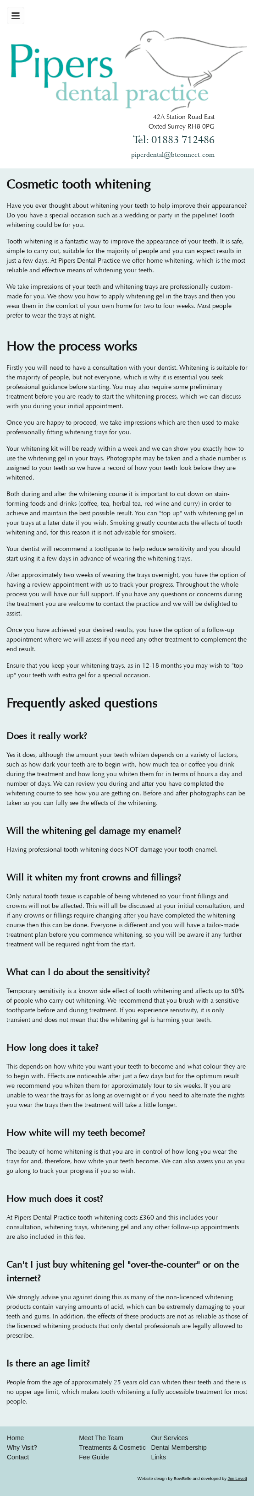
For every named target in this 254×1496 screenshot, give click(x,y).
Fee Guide (94, 1457)
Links (158, 1457)
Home (15, 1438)
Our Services (169, 1438)
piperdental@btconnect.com (173, 155)
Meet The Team (101, 1438)
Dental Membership (178, 1447)
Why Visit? (22, 1447)
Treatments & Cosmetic (112, 1447)
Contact (18, 1457)
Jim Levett (237, 1478)
